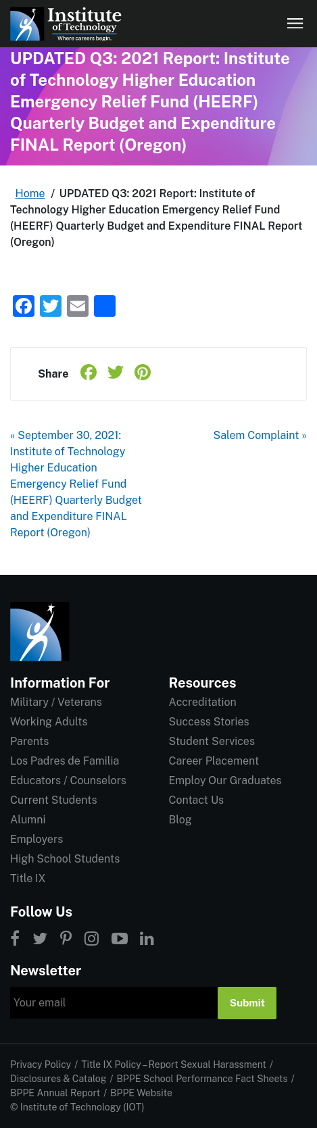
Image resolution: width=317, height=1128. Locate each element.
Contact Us (196, 800)
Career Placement (214, 760)
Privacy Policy (40, 1064)
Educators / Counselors (68, 780)
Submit (247, 1002)
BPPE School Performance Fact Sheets (201, 1078)
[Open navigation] (295, 23)
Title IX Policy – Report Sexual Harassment (173, 1064)
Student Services (212, 741)
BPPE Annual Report (55, 1092)
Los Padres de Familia (64, 760)
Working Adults (49, 721)
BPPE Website (141, 1092)
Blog (180, 819)
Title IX (28, 878)
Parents (29, 741)
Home (30, 193)
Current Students (53, 800)
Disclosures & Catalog (58, 1078)
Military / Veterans (56, 702)
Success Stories (209, 721)
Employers (36, 839)
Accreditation (203, 702)
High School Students (65, 858)
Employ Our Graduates (225, 780)
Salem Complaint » (261, 435)
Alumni (27, 819)
